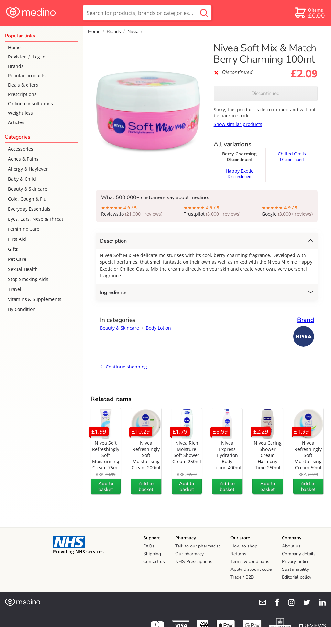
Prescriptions (22, 94)
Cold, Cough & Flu (27, 199)
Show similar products (238, 124)
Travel (14, 289)
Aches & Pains (23, 159)
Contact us (154, 561)
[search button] (204, 13)
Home (14, 47)
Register (17, 57)
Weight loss (20, 113)
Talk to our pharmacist (197, 546)
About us (291, 546)
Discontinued (265, 93)
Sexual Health (23, 269)
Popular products (27, 75)
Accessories (20, 149)
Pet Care (17, 259)
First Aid (17, 239)
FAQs (149, 546)
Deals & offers (23, 85)
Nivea (132, 31)
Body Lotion (158, 328)
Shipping (152, 554)
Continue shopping (123, 367)
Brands (16, 66)
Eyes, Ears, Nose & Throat (35, 219)
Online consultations (30, 104)
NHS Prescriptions (193, 561)
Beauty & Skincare (27, 189)
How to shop (243, 546)
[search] (147, 13)
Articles (16, 122)
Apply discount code (251, 569)
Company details (298, 554)
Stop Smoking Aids (28, 279)
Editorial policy (296, 577)
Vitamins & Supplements (34, 299)
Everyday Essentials (29, 209)
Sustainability (295, 569)
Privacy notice (295, 561)
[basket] (309, 13)
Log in (39, 57)
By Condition (22, 309)
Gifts (13, 249)
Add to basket (105, 486)
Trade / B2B (242, 577)
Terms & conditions (249, 561)
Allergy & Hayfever (28, 169)
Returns (238, 554)
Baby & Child (22, 179)
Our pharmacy (189, 554)
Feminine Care (23, 229)
